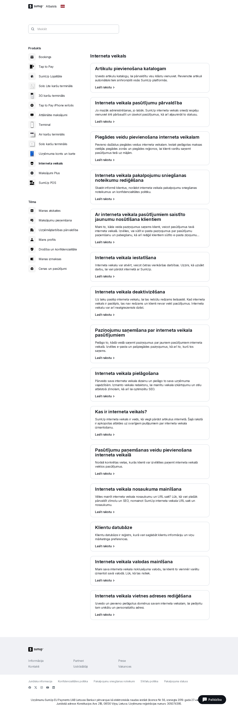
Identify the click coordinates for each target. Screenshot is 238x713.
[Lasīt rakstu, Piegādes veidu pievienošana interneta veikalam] (150, 160)
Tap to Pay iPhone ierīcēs (56, 105)
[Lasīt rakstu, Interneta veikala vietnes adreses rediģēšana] (150, 615)
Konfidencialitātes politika (73, 681)
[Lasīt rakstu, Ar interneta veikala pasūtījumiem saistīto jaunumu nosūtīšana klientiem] (150, 242)
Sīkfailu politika (149, 681)
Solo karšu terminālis (53, 144)
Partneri (78, 661)
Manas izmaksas (50, 259)
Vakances (124, 666)
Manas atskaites (50, 210)
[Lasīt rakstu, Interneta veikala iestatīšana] (150, 276)
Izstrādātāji (80, 666)
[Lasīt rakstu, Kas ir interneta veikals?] (150, 434)
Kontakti (33, 666)
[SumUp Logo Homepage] (37, 6)
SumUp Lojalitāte (50, 76)
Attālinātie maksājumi (53, 115)
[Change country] (62, 6)
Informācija (36, 661)
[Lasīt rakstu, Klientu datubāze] (150, 546)
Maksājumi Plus (49, 173)
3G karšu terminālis (52, 95)
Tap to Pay (46, 66)
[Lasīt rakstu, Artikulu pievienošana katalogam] (150, 87)
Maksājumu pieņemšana (55, 220)
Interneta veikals (51, 163)
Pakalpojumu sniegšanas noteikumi (114, 681)
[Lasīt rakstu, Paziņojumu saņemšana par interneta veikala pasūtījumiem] (150, 358)
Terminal (44, 125)
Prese (122, 661)
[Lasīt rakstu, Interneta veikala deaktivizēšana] (150, 315)
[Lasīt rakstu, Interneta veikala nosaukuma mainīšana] (150, 512)
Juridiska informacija (40, 681)
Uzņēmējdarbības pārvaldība (58, 230)
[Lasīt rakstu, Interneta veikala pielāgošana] (150, 396)
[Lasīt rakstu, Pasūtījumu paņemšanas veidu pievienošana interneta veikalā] (150, 473)
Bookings (45, 57)
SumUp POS (47, 183)
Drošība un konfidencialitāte (58, 249)
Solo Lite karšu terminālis (56, 86)
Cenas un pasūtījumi (53, 269)
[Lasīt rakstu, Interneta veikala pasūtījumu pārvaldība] (150, 121)
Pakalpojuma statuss (176, 681)
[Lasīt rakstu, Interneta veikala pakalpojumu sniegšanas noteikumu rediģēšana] (150, 199)
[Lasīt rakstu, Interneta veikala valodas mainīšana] (150, 580)
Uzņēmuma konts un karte (57, 154)
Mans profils (47, 240)
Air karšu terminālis (52, 134)
